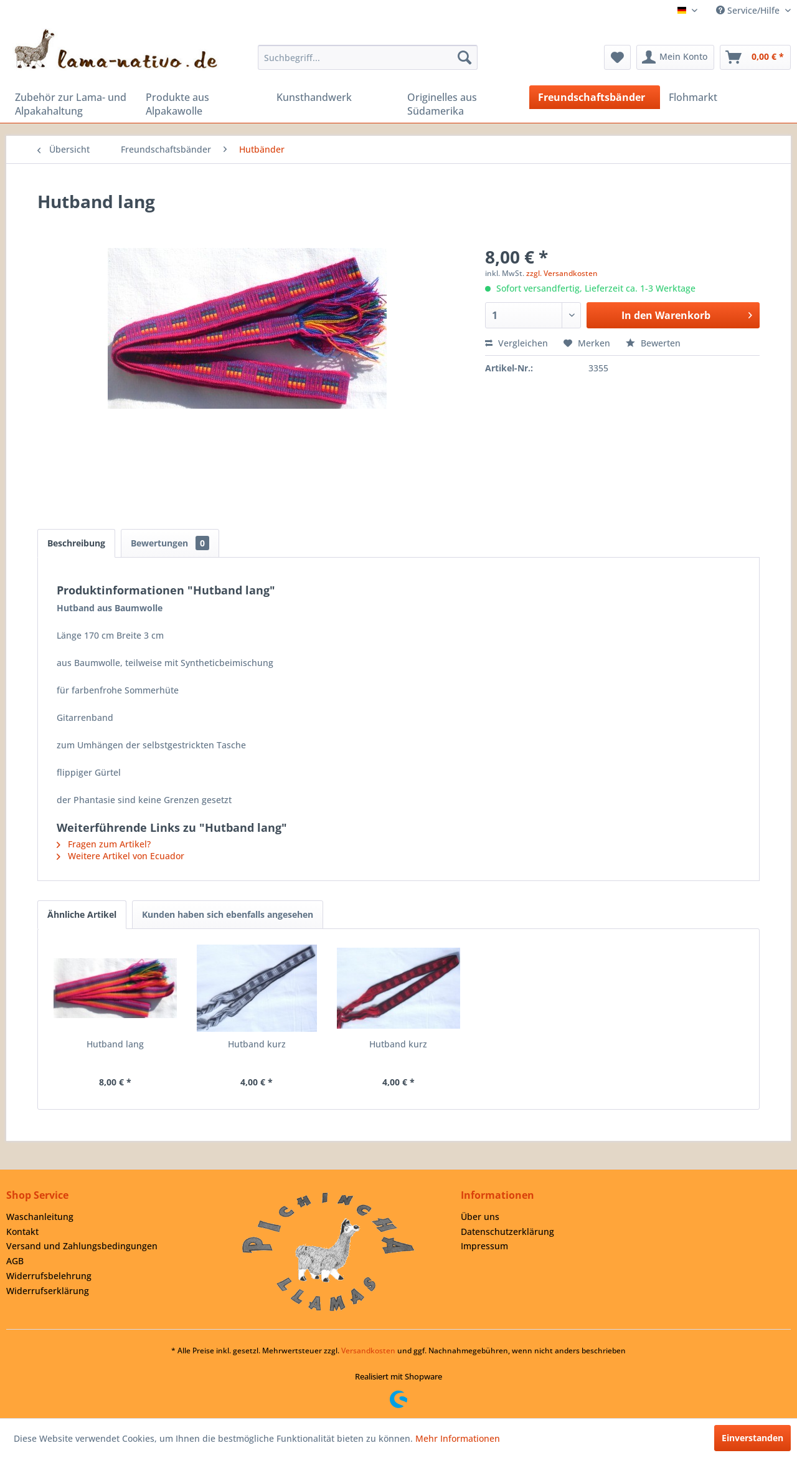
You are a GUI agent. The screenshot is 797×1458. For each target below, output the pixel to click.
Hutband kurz (257, 1044)
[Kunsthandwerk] (333, 97)
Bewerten (653, 343)
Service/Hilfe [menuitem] (749, 10)
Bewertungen (170, 543)
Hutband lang (115, 1044)
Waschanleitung (39, 1216)
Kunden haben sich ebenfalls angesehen (227, 914)
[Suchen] (464, 57)
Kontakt (22, 1231)
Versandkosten (368, 1350)
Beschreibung (76, 543)
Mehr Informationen (457, 1438)
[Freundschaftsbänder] (594, 97)
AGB (15, 1261)
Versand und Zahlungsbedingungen (82, 1246)
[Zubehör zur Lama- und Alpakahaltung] (71, 104)
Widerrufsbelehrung (49, 1276)
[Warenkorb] (755, 57)
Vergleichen (516, 343)
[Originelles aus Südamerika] (463, 104)
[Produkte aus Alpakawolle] (202, 104)
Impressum (484, 1246)
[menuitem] (368, 57)
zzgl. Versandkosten (562, 273)
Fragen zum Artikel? (104, 844)
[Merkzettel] (617, 57)
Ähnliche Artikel (81, 914)
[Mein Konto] (675, 57)
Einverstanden (752, 1438)
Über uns (480, 1216)
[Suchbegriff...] (368, 57)
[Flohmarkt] (725, 97)
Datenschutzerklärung (507, 1231)
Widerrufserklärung (47, 1291)
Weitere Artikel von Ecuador (120, 856)
